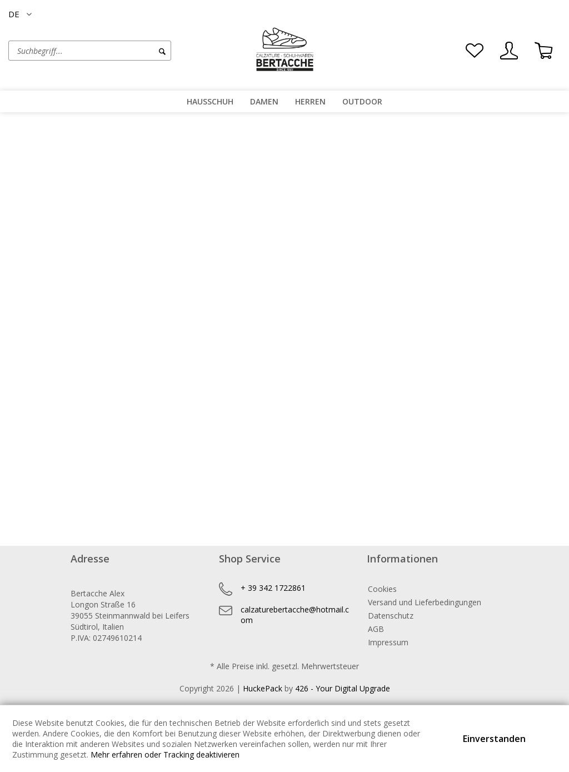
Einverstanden (494, 739)
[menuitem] (124, 51)
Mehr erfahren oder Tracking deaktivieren (165, 754)
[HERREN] (310, 101)
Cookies (382, 589)
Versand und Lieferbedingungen (424, 602)
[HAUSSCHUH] (210, 101)
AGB (376, 629)
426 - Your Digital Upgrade (342, 688)
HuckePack (262, 688)
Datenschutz (390, 615)
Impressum (388, 642)
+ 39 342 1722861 (273, 587)
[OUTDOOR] (362, 101)
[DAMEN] (264, 101)
